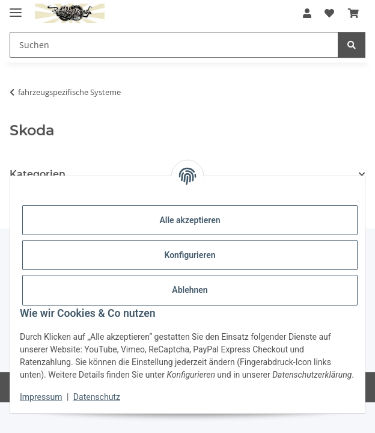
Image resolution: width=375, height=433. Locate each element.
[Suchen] (351, 45)
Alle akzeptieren (189, 220)
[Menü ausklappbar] (16, 7)
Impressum (41, 397)
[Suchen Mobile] (174, 45)
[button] (307, 13)
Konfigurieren (189, 255)
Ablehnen (189, 290)
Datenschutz (96, 397)
